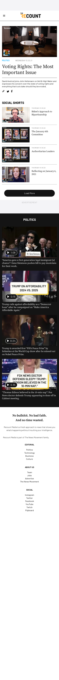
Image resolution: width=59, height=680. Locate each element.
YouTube (29, 504)
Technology (29, 453)
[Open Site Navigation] (4, 15)
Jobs (29, 475)
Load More (29, 193)
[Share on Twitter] (8, 91)
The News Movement (34, 437)
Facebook (29, 501)
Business (29, 456)
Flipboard (29, 510)
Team (29, 472)
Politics (5, 60)
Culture (29, 459)
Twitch (29, 507)
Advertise (29, 478)
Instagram (29, 495)
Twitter (29, 498)
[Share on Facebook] (11, 91)
